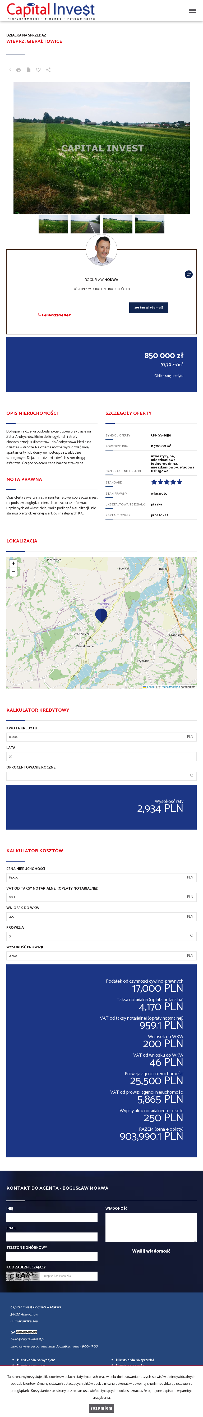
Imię (9, 1209)
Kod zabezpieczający (26, 1267)
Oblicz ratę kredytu (168, 376)
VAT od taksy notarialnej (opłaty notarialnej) (52, 888)
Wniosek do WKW (22, 908)
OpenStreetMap (170, 686)
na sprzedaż (135, 1360)
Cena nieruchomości (25, 869)
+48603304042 (54, 315)
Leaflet (149, 686)
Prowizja (15, 928)
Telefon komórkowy (26, 1248)
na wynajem (36, 1360)
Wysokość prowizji (24, 947)
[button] (101, 615)
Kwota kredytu (21, 728)
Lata (10, 748)
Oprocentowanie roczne (31, 767)
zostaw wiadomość (149, 307)
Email (11, 1228)
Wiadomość (116, 1209)
